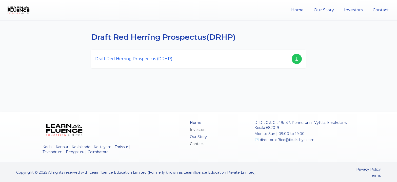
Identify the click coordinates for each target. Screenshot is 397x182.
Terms (375, 175)
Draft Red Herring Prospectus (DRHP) (133, 58)
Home (297, 10)
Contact (381, 10)
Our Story (324, 10)
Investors (353, 10)
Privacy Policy (368, 169)
